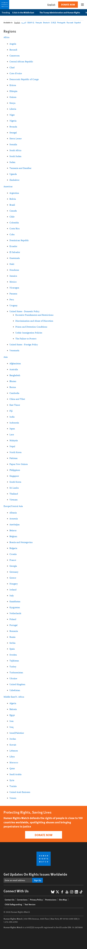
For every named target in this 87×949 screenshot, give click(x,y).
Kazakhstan (14, 601)
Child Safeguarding (13, 904)
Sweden (13, 654)
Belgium (13, 536)
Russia (12, 637)
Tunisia (13, 786)
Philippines (14, 470)
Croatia (13, 554)
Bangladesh (14, 375)
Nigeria (12, 120)
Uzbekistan (14, 690)
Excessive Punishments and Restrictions (34, 315)
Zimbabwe (14, 180)
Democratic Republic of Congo (24, 79)
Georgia (13, 566)
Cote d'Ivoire (15, 73)
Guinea (12, 97)
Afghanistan (15, 363)
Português (61, 22)
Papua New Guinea (18, 464)
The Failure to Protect (25, 338)
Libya (12, 756)
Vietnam (13, 499)
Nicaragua (14, 287)
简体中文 (30, 22)
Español (77, 22)
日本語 (53, 22)
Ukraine (13, 678)
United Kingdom (17, 684)
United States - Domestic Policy (24, 311)
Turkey (12, 666)
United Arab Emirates (19, 792)
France (12, 560)
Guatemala (14, 258)
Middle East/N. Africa (14, 696)
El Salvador (14, 252)
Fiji (11, 411)
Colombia (14, 222)
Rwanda (13, 126)
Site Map (63, 899)
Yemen (12, 798)
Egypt (12, 715)
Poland (12, 619)
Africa (6, 37)
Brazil (12, 205)
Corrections (22, 899)
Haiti (11, 264)
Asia (6, 357)
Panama (13, 293)
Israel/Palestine (16, 733)
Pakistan (13, 458)
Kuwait (12, 744)
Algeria (12, 703)
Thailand (13, 493)
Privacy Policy (36, 899)
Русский (70, 22)
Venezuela (14, 350)
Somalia (13, 144)
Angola (12, 43)
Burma (12, 387)
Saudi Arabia (15, 774)
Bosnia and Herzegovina (20, 542)
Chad (11, 67)
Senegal (13, 132)
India (11, 416)
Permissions (50, 899)
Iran (11, 721)
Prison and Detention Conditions (31, 326)
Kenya (12, 103)
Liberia (12, 109)
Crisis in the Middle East (24, 12)
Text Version (30, 904)
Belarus (12, 530)
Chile (11, 216)
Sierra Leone (15, 138)
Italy (11, 595)
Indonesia (14, 422)
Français (39, 22)
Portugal (13, 625)
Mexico (13, 281)
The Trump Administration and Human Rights (61, 12)
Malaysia (13, 440)
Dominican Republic (19, 240)
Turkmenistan (16, 672)
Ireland (12, 589)
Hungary (13, 583)
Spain (12, 649)
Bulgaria (13, 548)
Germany (13, 572)
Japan (12, 428)
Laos (11, 434)
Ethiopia (13, 91)
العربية (23, 22)
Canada (13, 210)
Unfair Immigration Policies (28, 332)
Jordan (12, 739)
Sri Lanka (14, 487)
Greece (12, 577)
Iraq (11, 727)
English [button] (51, 4)
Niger (12, 115)
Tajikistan (14, 660)
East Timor (14, 405)
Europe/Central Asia (13, 506)
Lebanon (13, 750)
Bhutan (12, 381)
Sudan (12, 162)
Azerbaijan (14, 524)
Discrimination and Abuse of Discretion (34, 321)
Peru (11, 299)
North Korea (15, 452)
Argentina (14, 193)
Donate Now (68, 4)
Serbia (12, 643)
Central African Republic (21, 61)
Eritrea (12, 85)
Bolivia (12, 199)
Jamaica (13, 276)
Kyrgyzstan (14, 607)
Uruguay (13, 305)
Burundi (13, 49)
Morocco (13, 762)
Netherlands (15, 613)
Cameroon (14, 55)
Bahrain (13, 709)
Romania (13, 631)
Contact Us (9, 899)
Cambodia (14, 393)
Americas (8, 186)
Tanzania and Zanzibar (20, 168)
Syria (11, 780)
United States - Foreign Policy (23, 344)
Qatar (12, 768)
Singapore (14, 476)
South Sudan (15, 156)
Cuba (11, 234)
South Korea (15, 482)
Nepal (12, 446)
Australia (13, 369)
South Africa (15, 150)
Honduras (14, 270)
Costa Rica (14, 228)
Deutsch (46, 22)
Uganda (13, 174)
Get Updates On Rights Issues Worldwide (35, 874)
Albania (13, 512)
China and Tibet (17, 399)
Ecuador (13, 246)
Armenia (13, 518)
